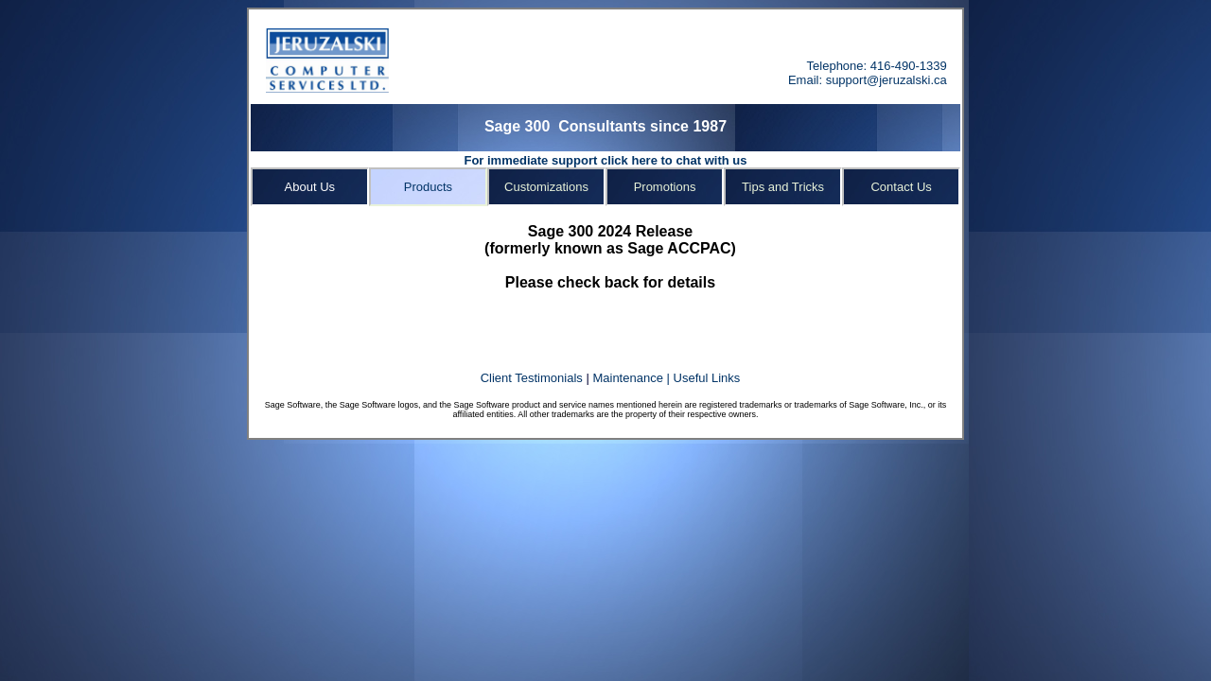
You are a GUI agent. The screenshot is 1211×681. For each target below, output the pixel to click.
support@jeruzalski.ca (886, 80)
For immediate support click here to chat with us (605, 160)
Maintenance (627, 378)
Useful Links (707, 378)
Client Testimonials (534, 378)
